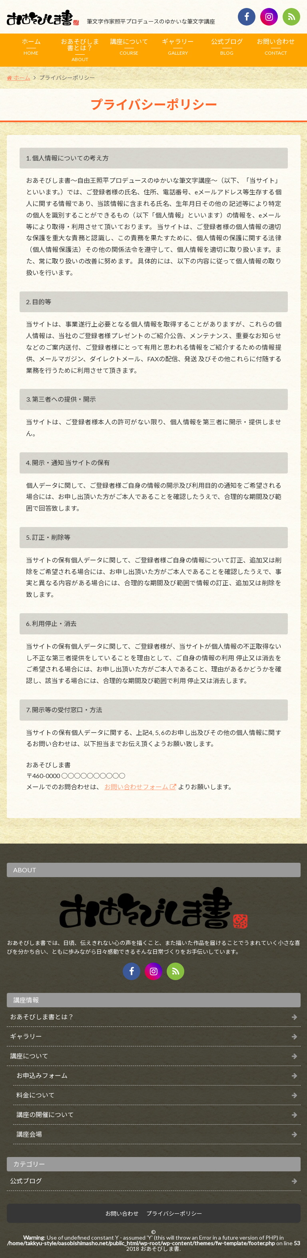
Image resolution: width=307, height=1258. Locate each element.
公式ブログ (227, 47)
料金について (35, 1095)
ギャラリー (178, 47)
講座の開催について (45, 1114)
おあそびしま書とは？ (80, 50)
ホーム (31, 47)
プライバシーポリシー (174, 1213)
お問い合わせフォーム (136, 786)
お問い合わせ (276, 47)
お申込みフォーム (42, 1075)
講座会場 (29, 1134)
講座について (129, 47)
